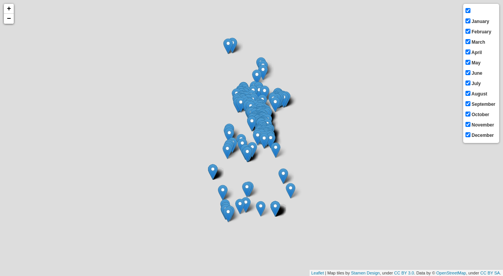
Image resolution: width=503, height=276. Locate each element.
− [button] (9, 18)
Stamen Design (365, 273)
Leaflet (317, 273)
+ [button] (9, 8)
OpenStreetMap (451, 273)
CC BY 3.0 (404, 273)
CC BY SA (490, 273)
